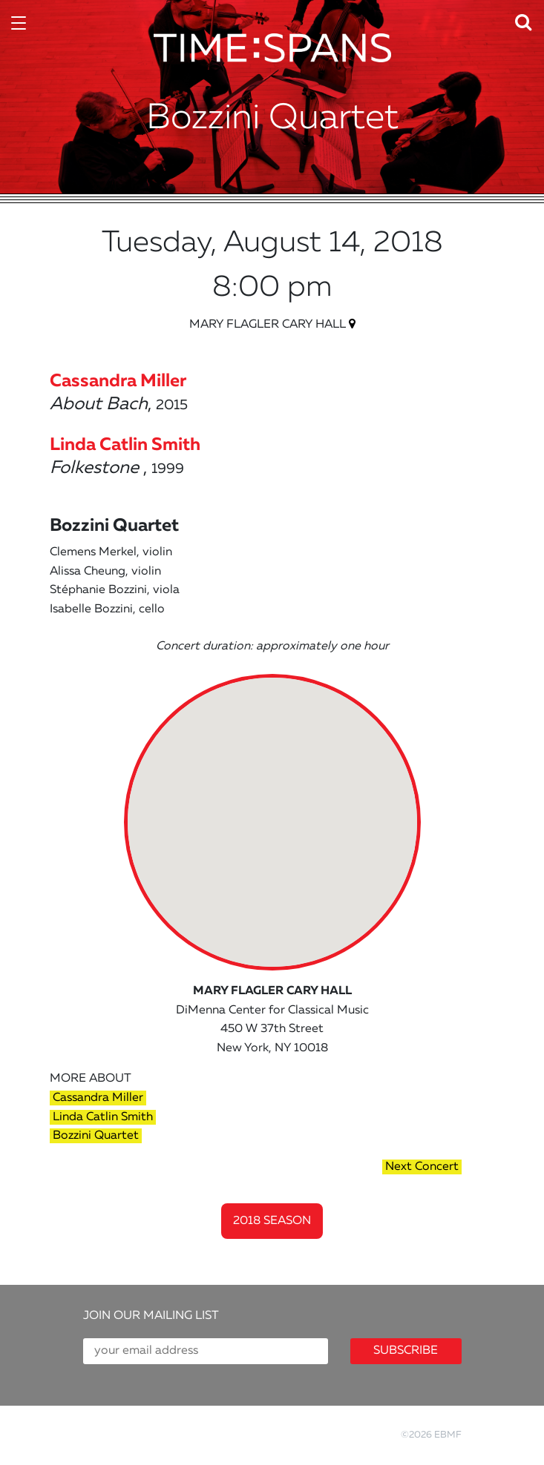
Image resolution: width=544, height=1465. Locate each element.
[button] (527, 18)
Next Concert (422, 1167)
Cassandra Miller (98, 1098)
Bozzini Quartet (96, 1136)
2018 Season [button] (272, 1221)
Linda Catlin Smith (103, 1117)
